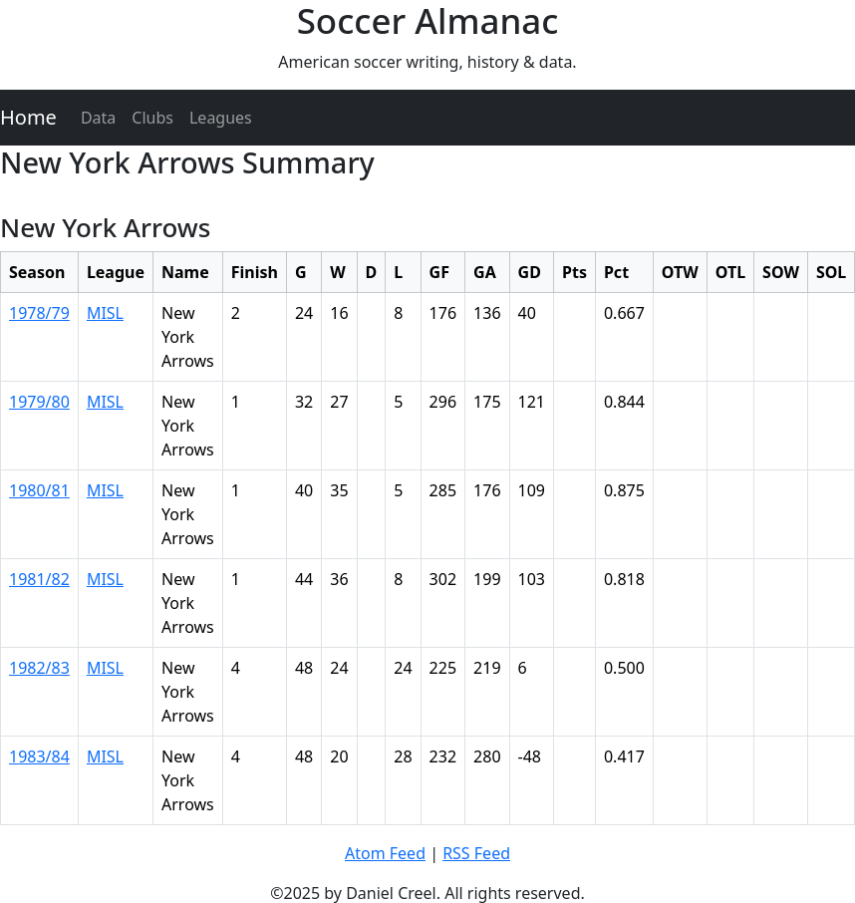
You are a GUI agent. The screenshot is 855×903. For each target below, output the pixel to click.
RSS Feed (476, 853)
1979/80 (39, 402)
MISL (105, 313)
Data (98, 118)
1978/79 (39, 313)
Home (28, 117)
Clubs (152, 118)
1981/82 (39, 579)
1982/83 (39, 668)
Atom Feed (385, 853)
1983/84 (39, 756)
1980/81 (39, 490)
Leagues (220, 118)
